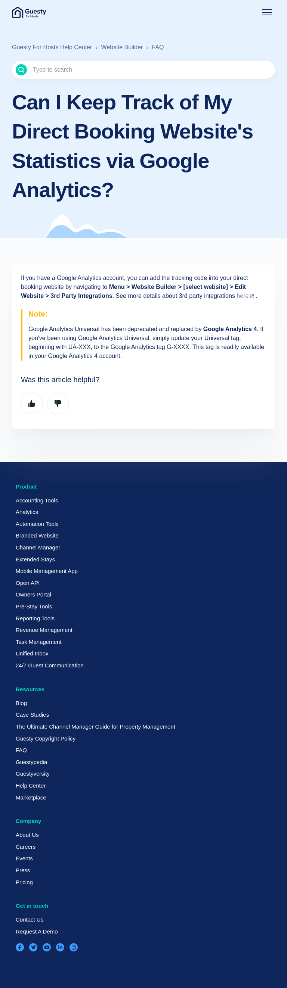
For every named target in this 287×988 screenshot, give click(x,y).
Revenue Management (44, 630)
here (243, 296)
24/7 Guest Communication (50, 665)
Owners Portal (33, 594)
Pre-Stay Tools (34, 606)
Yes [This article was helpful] (32, 403)
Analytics (27, 512)
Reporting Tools (35, 618)
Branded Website (37, 535)
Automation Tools (37, 524)
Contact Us (29, 919)
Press (23, 870)
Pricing (24, 882)
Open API (28, 583)
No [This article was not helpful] (58, 403)
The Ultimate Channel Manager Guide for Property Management (95, 726)
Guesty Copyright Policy (45, 738)
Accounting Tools (37, 500)
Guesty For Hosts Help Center (52, 47)
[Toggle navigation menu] (267, 12)
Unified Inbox (32, 653)
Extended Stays (35, 559)
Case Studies (32, 714)
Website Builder (122, 47)
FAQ (158, 47)
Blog (21, 703)
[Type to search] (143, 70)
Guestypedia (31, 762)
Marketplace (31, 797)
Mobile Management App (47, 571)
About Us (27, 835)
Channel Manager (38, 547)
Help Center (31, 785)
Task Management (39, 642)
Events (24, 858)
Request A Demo (37, 931)
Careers (26, 847)
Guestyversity (33, 773)
